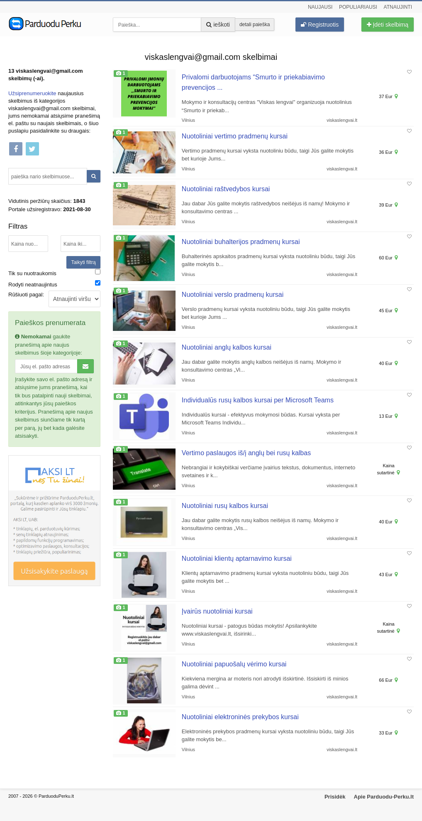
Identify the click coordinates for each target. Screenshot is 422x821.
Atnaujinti (398, 7)
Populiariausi (358, 7)
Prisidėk (335, 797)
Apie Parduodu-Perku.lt (384, 797)
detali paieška (254, 24)
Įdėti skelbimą (387, 24)
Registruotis (320, 24)
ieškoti (218, 24)
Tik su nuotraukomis (32, 273)
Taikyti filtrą (83, 262)
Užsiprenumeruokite (32, 93)
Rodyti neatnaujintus (32, 284)
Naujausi (320, 7)
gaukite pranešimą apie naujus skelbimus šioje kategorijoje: (48, 344)
